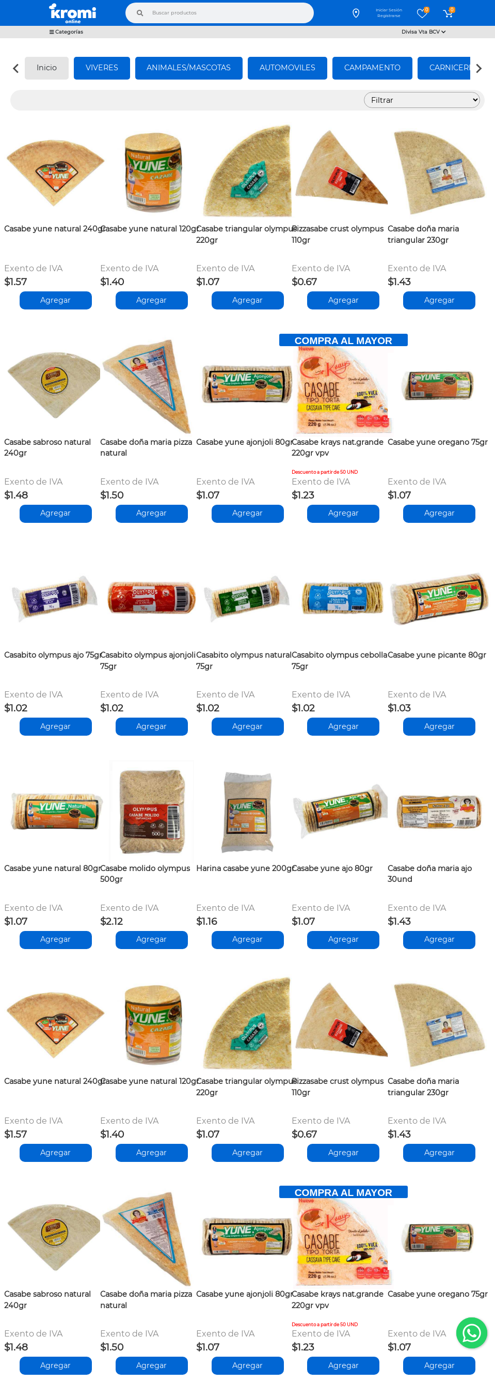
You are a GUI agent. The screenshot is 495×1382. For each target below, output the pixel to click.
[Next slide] (478, 68)
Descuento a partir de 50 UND (325, 472)
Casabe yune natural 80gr (52, 868)
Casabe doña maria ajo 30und (430, 874)
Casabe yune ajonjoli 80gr (244, 442)
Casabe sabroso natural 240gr (47, 448)
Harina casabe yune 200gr (245, 868)
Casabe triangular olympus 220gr (246, 234)
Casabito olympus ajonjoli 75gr (148, 660)
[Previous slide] (16, 68)
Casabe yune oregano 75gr (438, 442)
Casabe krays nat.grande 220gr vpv (338, 448)
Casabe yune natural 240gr (55, 229)
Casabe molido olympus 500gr (145, 874)
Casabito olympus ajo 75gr (53, 655)
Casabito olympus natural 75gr (244, 660)
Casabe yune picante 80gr (437, 655)
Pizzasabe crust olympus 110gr (338, 234)
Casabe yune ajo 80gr (332, 868)
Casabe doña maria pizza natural (146, 448)
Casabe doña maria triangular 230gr (423, 234)
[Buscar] (140, 13)
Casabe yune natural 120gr (149, 229)
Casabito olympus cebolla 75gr (339, 660)
